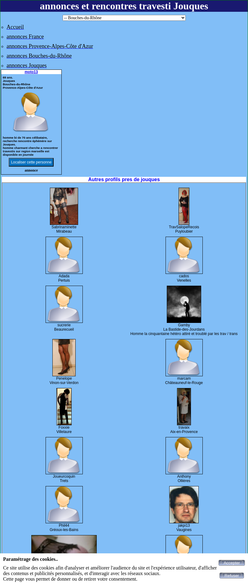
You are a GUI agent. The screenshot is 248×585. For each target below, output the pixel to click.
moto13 (31, 72)
